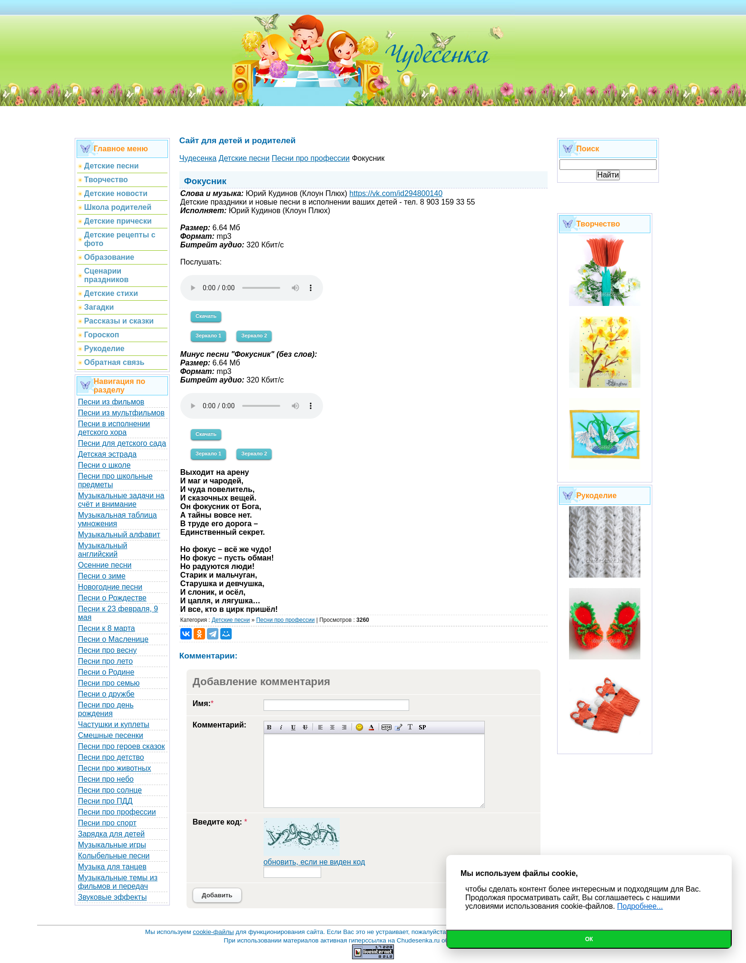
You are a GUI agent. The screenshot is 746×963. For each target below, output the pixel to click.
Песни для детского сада (122, 443)
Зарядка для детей (111, 834)
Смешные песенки (110, 735)
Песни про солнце (110, 790)
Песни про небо (106, 779)
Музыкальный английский (103, 549)
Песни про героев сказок (121, 746)
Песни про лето (105, 661)
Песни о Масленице (113, 639)
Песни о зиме (102, 576)
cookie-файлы (213, 931)
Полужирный (269, 727)
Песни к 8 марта (106, 628)
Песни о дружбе (106, 694)
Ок (589, 939)
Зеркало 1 (208, 335)
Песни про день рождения (106, 709)
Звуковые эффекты (112, 897)
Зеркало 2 (254, 335)
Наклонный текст (281, 727)
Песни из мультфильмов (121, 413)
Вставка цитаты (398, 727)
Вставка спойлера (422, 727)
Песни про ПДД (105, 801)
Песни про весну (107, 650)
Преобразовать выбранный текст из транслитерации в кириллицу (410, 727)
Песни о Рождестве (112, 598)
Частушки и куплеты (113, 724)
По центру (332, 727)
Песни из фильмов (111, 402)
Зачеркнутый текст (305, 727)
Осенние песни (105, 565)
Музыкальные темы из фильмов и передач (117, 882)
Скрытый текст (386, 727)
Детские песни (231, 620)
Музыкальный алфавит (119, 535)
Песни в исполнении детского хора (114, 428)
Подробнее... (640, 906)
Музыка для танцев (112, 867)
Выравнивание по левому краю (320, 727)
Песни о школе (104, 465)
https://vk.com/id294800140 (395, 193)
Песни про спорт (107, 823)
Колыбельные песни (114, 856)
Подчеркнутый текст (293, 727)
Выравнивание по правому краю (344, 727)
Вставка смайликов (359, 727)
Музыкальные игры (112, 845)
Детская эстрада (107, 454)
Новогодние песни (110, 587)
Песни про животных (114, 768)
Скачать (206, 316)
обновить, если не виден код (314, 862)
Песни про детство (111, 757)
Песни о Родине (106, 672)
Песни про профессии (117, 812)
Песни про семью (109, 683)
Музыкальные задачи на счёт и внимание (121, 499)
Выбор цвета (371, 727)
